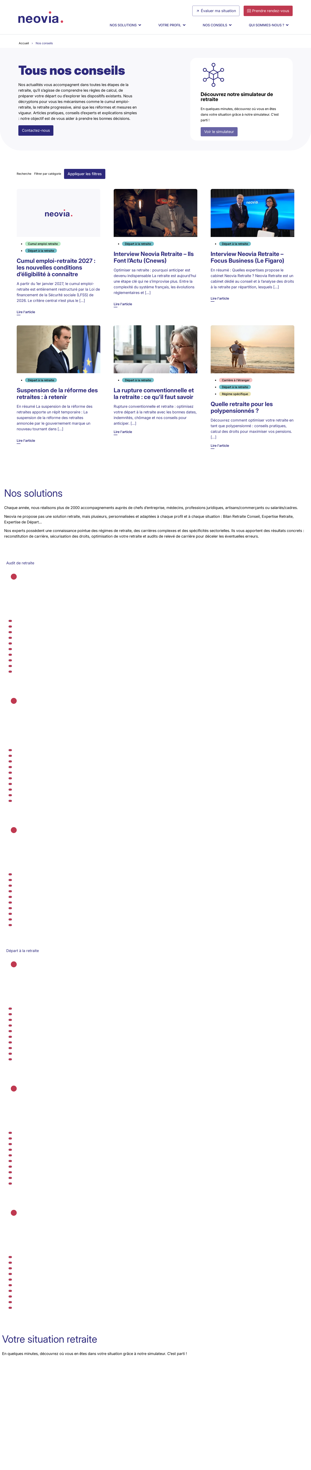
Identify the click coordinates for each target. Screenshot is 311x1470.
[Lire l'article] (58, 252)
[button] (84, 174)
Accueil (24, 43)
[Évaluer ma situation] (215, 11)
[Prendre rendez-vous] (268, 11)
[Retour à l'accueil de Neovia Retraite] (40, 17)
